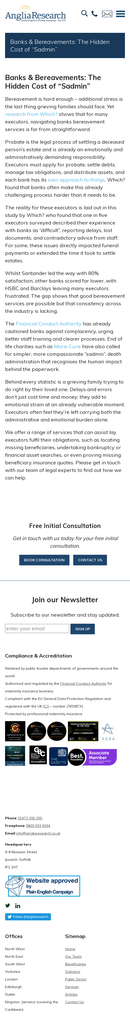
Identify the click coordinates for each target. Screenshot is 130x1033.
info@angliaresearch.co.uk (38, 833)
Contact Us (74, 1002)
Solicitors (72, 971)
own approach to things (76, 180)
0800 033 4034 (38, 825)
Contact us (90, 560)
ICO (46, 706)
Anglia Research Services (35, 14)
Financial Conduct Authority (49, 323)
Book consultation (44, 560)
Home (70, 949)
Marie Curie (67, 346)
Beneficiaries (75, 964)
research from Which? (31, 114)
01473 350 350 (30, 818)
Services (72, 987)
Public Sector (76, 979)
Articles (71, 994)
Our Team (73, 956)
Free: (94, 14)
